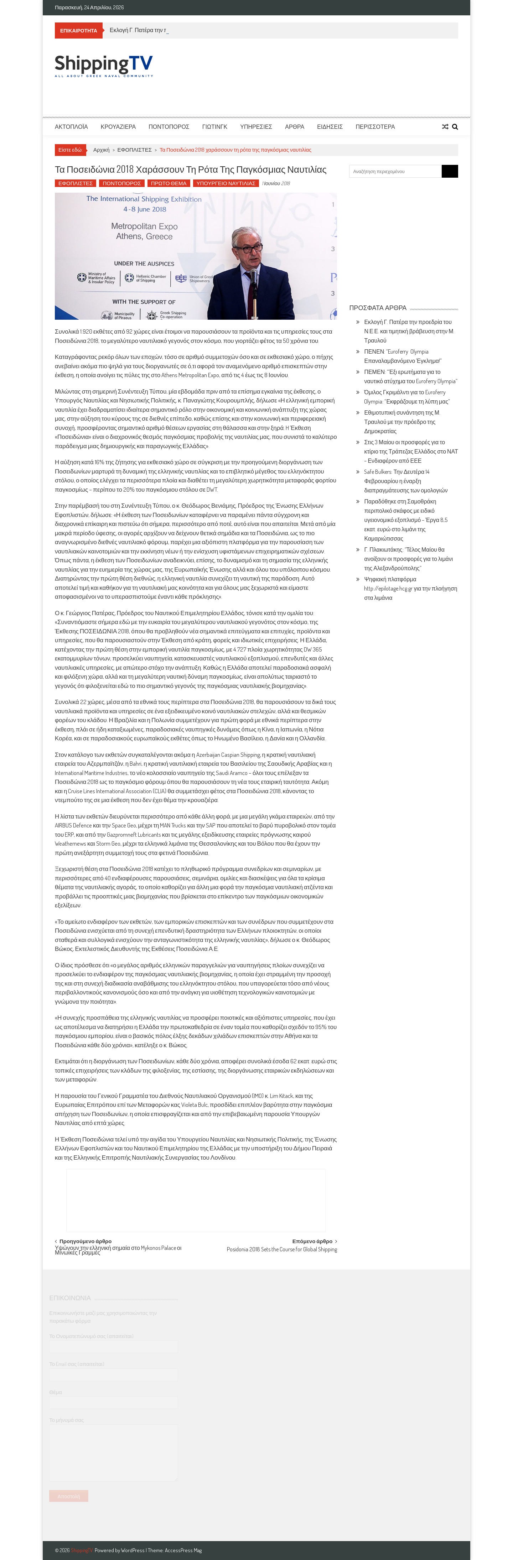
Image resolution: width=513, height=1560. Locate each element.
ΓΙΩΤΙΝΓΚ (214, 126)
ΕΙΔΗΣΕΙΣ (330, 126)
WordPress (133, 1550)
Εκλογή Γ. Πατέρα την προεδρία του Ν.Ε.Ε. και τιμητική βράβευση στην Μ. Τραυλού (409, 331)
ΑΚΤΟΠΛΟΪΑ (71, 126)
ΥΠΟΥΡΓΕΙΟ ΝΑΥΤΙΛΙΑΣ (226, 183)
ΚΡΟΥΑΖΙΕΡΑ (118, 126)
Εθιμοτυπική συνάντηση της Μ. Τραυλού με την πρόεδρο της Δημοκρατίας (402, 422)
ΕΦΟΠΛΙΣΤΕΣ (135, 149)
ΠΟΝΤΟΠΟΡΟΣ (169, 126)
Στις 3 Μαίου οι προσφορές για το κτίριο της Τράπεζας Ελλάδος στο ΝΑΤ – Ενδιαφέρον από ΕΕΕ (411, 451)
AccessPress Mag (183, 1550)
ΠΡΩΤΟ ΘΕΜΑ (169, 183)
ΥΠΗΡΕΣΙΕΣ (256, 126)
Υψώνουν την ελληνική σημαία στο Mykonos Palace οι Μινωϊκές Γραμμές (118, 1251)
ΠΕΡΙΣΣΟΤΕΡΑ (375, 126)
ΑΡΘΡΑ (294, 126)
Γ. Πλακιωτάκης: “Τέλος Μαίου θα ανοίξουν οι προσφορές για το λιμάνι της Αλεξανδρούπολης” (408, 559)
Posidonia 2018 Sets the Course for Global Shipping (282, 1250)
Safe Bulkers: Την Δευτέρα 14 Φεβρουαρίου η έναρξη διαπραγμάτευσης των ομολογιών (405, 481)
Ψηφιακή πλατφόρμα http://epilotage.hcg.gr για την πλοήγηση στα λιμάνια (410, 588)
